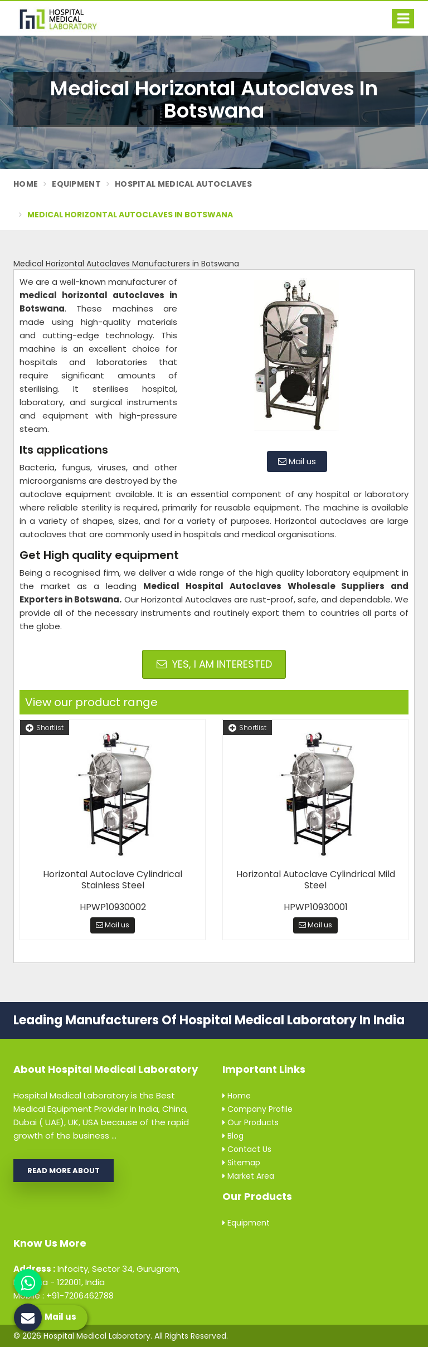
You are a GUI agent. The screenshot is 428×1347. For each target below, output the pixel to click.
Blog (233, 1135)
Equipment (76, 183)
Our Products (250, 1122)
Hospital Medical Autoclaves (183, 183)
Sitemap (241, 1162)
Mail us (297, 461)
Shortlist (45, 727)
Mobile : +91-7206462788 (63, 1295)
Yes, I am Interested (214, 664)
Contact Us (246, 1149)
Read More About (63, 1170)
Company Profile (257, 1109)
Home (25, 183)
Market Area (248, 1175)
